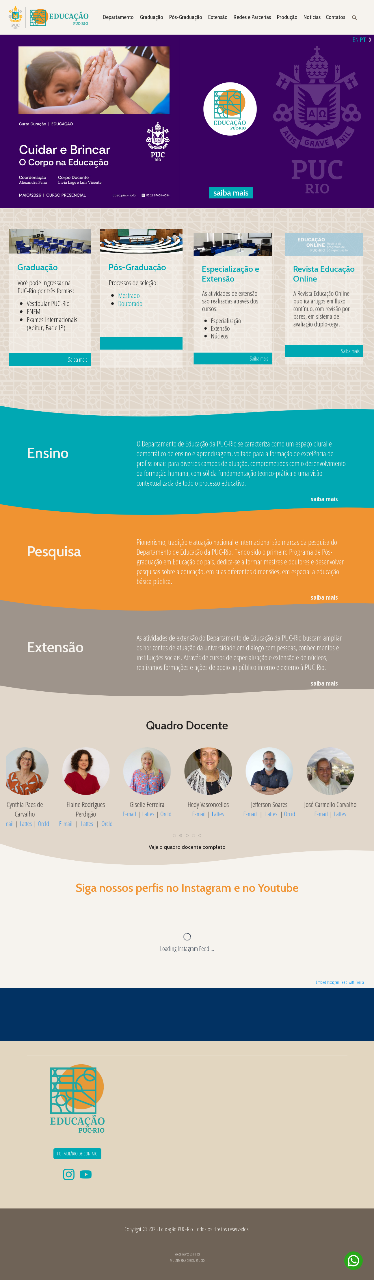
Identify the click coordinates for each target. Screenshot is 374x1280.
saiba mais (324, 498)
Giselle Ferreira (278, 804)
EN (356, 39)
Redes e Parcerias (252, 17)
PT (363, 39)
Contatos (335, 17)
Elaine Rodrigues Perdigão (217, 809)
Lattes (35, 814)
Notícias (312, 17)
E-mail (16, 814)
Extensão (218, 17)
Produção (287, 17)
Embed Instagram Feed (331, 982)
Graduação (151, 17)
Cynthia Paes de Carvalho (156, 809)
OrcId (53, 814)
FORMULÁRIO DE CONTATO (77, 1154)
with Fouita (356, 982)
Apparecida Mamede (34, 804)
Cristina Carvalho (95, 804)
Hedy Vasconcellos (339, 804)
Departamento (118, 17)
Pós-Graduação (185, 17)
